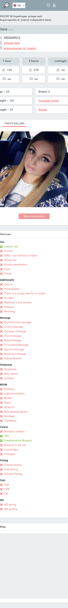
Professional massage (17, 322)
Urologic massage (15, 331)
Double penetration (15, 264)
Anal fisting (11, 469)
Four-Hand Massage (16, 345)
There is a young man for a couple (24, 293)
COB (6, 489)
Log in (54, 5)
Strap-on (9, 407)
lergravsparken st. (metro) (14, 19)
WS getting (10, 509)
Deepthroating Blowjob (18, 440)
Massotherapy (12, 340)
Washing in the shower (18, 302)
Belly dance (11, 373)
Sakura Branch (13, 358)
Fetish (8, 273)
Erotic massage (13, 326)
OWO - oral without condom (21, 255)
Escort (8, 284)
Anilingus (9, 454)
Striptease (10, 369)
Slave (7, 402)
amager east (35, 16)
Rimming (9, 311)
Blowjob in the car (15, 445)
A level (8, 251)
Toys (7, 269)
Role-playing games (16, 411)
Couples (9, 298)
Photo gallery (14, 123)
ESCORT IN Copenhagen (13, 16)
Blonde (43, 109)
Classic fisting (12, 465)
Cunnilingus (11, 449)
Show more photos (34, 216)
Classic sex (11, 246)
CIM (6, 484)
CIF (6, 493)
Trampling (10, 420)
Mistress (9, 389)
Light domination (14, 393)
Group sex (10, 260)
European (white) (49, 100)
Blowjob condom (14, 431)
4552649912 (12, 37)
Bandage (9, 416)
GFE (6, 436)
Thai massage (12, 335)
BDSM (8, 398)
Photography (11, 289)
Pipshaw (9, 307)
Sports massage (14, 349)
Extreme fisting (13, 474)
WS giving (10, 504)
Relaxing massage (15, 354)
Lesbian (9, 378)
